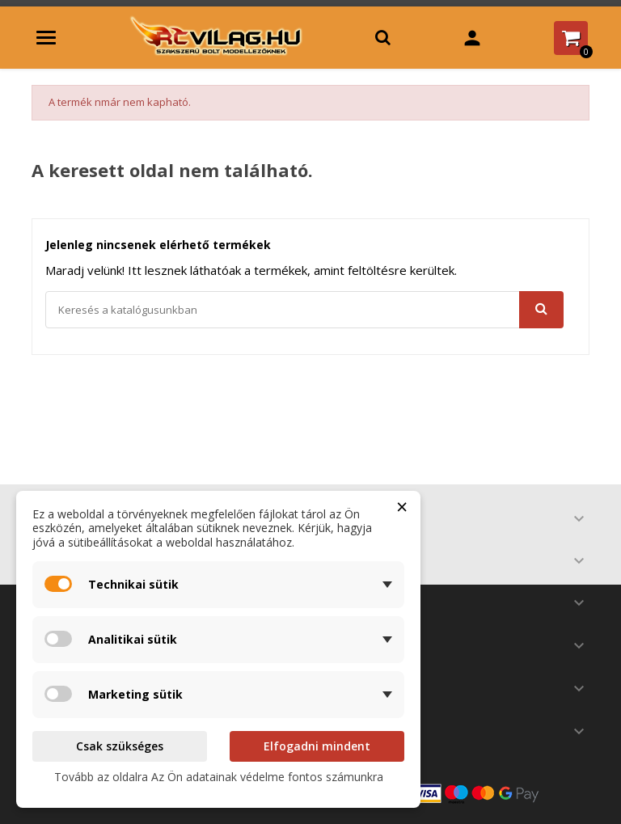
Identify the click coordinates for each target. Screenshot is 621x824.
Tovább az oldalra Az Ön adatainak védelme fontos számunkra (218, 776)
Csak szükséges (119, 746)
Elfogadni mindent (317, 746)
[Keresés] (304, 309)
